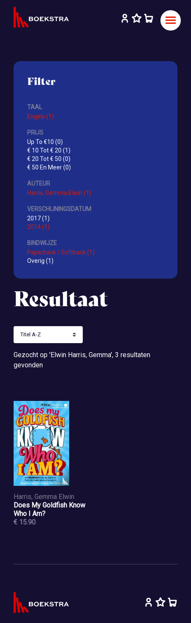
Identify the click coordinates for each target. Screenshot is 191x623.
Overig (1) (40, 260)
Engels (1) (40, 116)
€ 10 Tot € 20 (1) (48, 150)
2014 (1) (38, 226)
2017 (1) (38, 218)
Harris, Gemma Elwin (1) (59, 192)
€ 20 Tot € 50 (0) (48, 158)
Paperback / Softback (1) (61, 252)
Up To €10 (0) (45, 141)
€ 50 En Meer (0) (49, 167)
